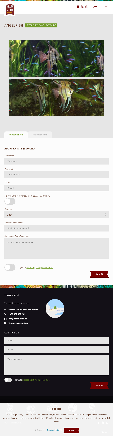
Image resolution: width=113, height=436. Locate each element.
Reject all (39, 430)
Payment (8, 209)
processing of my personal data (39, 267)
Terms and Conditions (18, 323)
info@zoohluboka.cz (18, 318)
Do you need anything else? (16, 235)
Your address (10, 169)
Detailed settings (54, 430)
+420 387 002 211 (17, 314)
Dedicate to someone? (14, 222)
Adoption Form (16, 135)
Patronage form (40, 135)
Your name (9, 155)
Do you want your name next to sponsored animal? (27, 195)
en (96, 6)
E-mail (7, 182)
